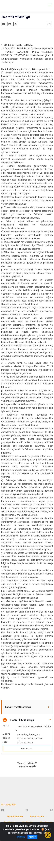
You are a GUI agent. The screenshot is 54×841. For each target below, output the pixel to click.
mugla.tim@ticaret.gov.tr (28, 734)
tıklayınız (21, 836)
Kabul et (32, 837)
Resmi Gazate (37, 816)
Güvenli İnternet (15, 816)
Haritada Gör (27, 748)
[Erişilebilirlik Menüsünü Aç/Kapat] (48, 835)
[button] (27, 720)
